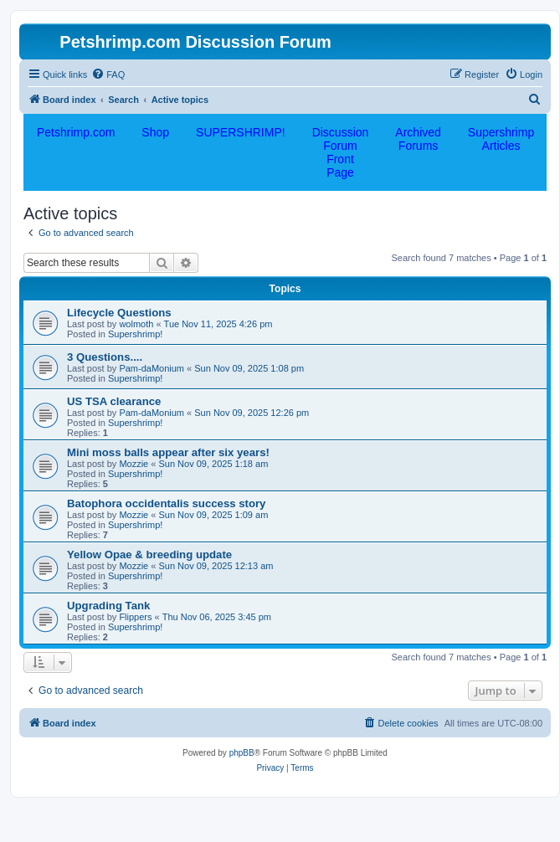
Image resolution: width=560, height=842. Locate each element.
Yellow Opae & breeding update (149, 554)
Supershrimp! (135, 334)
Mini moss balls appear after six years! (168, 452)
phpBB (241, 752)
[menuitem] (108, 74)
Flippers (135, 617)
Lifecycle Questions (119, 312)
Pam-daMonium (151, 368)
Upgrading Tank (108, 605)
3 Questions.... (104, 357)
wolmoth (136, 324)
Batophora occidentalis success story (166, 503)
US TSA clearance (114, 401)
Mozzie (133, 464)
